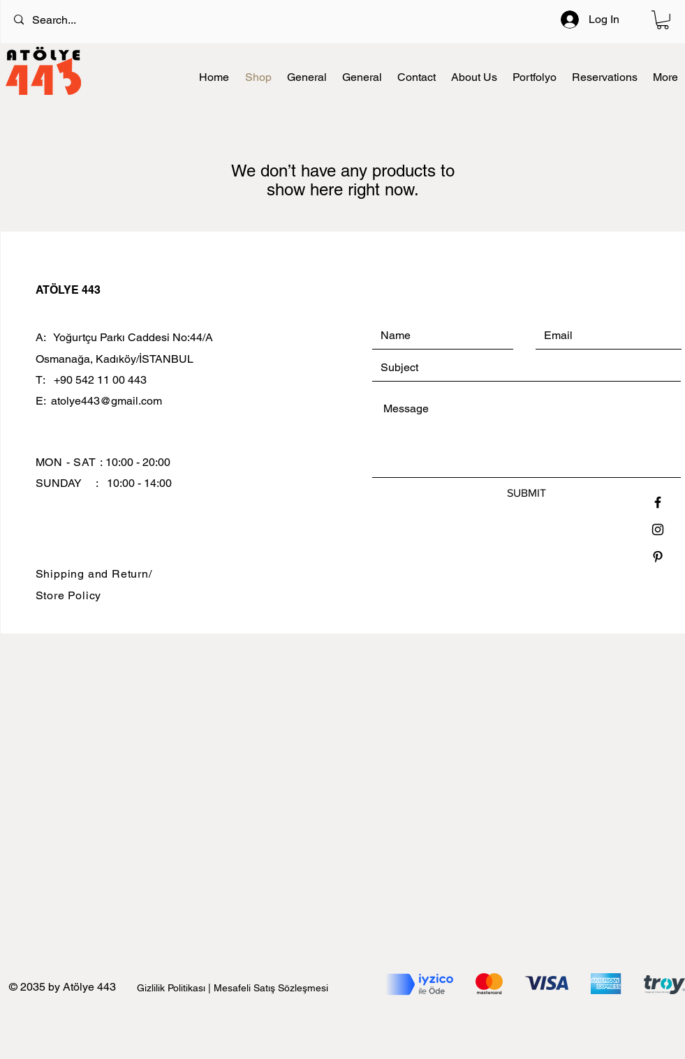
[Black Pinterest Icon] (657, 556)
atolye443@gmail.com (106, 400)
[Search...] (289, 20)
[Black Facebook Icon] (657, 502)
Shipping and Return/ (94, 573)
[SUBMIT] (526, 493)
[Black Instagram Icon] (657, 529)
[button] (662, 19)
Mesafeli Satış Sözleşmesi (271, 987)
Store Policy (69, 595)
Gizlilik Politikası (172, 987)
